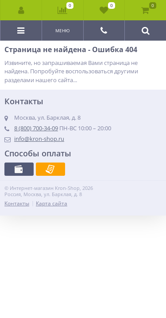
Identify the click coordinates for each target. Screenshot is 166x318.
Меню (62, 30)
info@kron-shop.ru (39, 139)
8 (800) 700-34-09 (36, 128)
